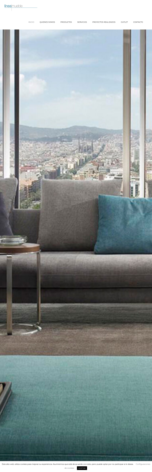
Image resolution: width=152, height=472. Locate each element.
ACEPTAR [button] (82, 468)
